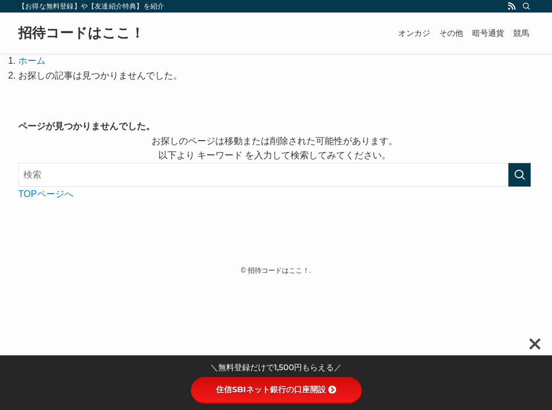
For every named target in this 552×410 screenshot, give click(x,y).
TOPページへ (45, 194)
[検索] (526, 6)
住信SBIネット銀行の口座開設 (276, 389)
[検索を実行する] (519, 175)
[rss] (511, 6)
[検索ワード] (274, 175)
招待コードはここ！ (81, 33)
